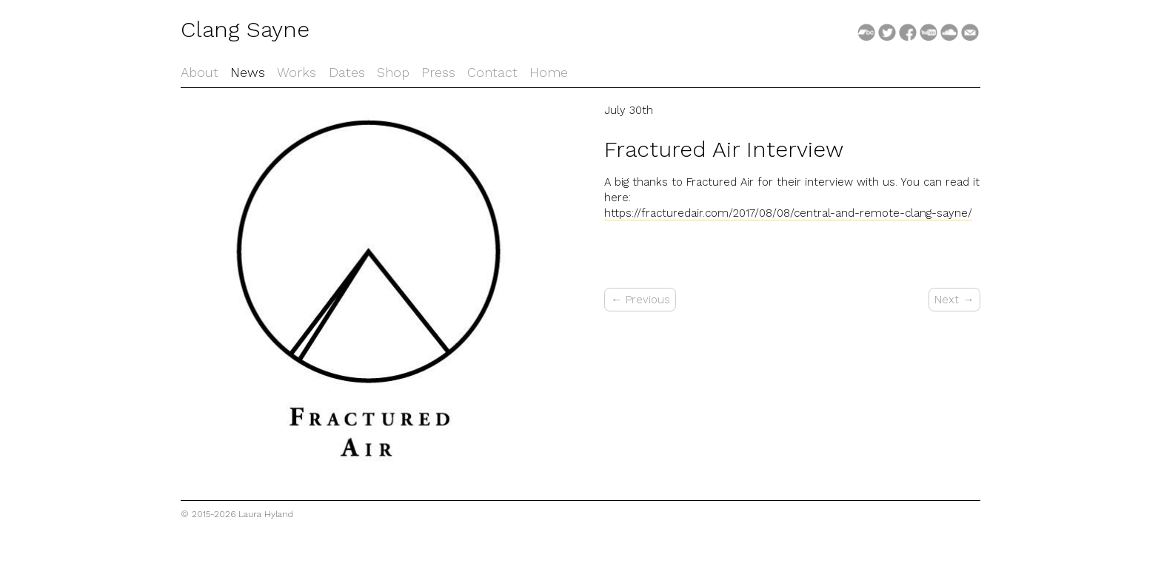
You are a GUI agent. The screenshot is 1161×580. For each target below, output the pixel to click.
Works (296, 72)
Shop (393, 72)
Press (438, 72)
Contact (492, 72)
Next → (954, 299)
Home (548, 72)
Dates (347, 72)
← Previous (640, 299)
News (247, 72)
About (199, 72)
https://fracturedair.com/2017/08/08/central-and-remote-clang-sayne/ (788, 213)
